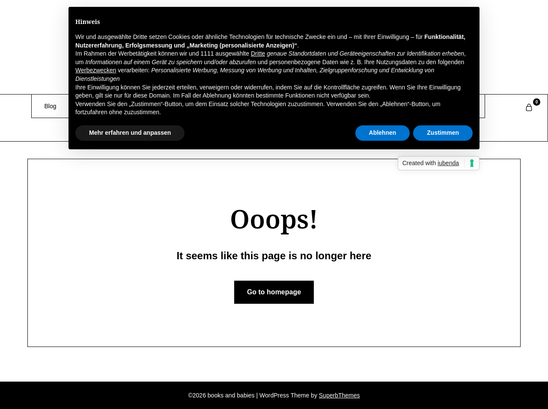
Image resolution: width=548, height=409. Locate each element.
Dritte (258, 53)
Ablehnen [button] (382, 132)
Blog (51, 106)
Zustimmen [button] (443, 132)
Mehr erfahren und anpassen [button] (130, 132)
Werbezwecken (95, 70)
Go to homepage (274, 292)
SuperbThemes (339, 395)
